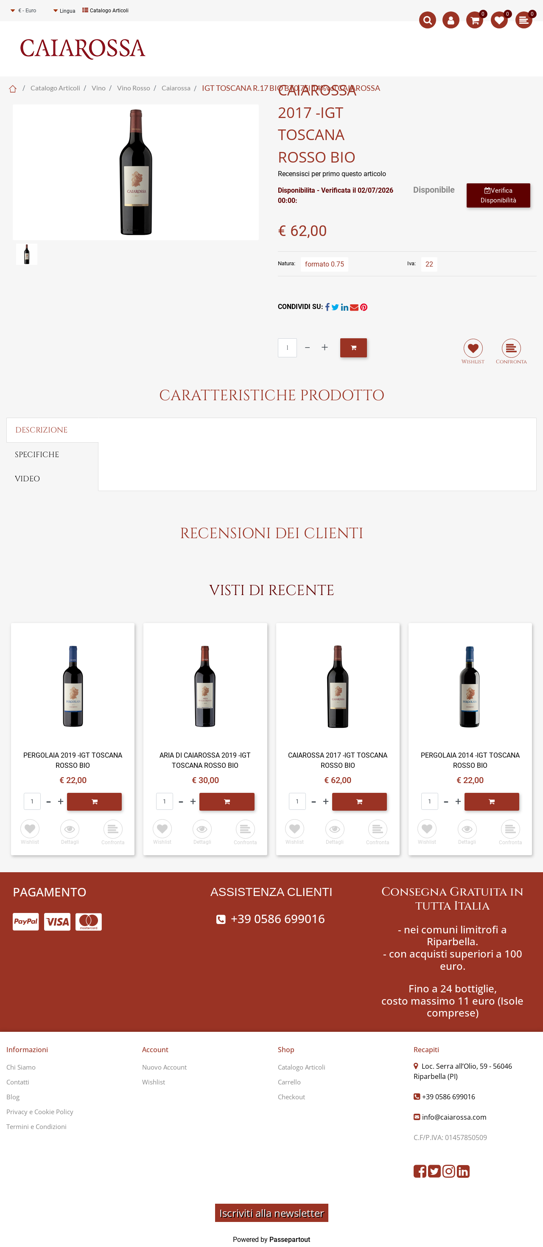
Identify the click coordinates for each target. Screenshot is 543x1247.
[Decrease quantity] (307, 347)
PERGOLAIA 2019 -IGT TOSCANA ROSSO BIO (72, 760)
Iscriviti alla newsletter (271, 1213)
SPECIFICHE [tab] (37, 454)
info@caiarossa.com (454, 1117)
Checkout (291, 1097)
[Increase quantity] (325, 347)
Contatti (17, 1082)
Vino (99, 88)
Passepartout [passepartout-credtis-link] (289, 1240)
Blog (13, 1097)
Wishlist (153, 1082)
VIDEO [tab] (27, 479)
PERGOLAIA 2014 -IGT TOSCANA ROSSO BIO (470, 760)
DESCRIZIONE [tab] (41, 430)
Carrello (289, 1082)
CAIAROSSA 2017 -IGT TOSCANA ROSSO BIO (337, 760)
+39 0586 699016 (448, 1096)
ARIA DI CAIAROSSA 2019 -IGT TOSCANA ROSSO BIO (205, 760)
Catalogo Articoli (105, 11)
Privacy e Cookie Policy (39, 1111)
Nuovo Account (164, 1067)
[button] (136, 172)
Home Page (12, 88)
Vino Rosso (133, 88)
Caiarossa (176, 88)
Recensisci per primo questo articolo (332, 174)
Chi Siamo (21, 1067)
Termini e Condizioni (36, 1126)
